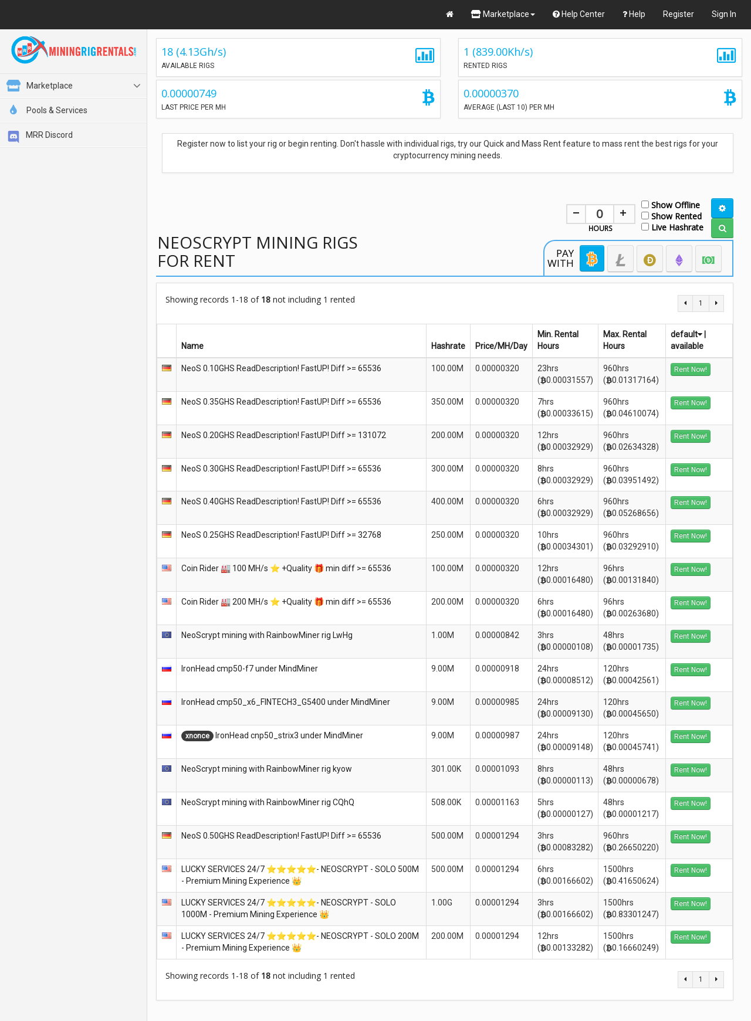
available (687, 346)
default (686, 334)
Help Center (579, 14)
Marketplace (503, 14)
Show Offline (670, 204)
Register (678, 14)
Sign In (724, 14)
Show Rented (671, 216)
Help (634, 14)
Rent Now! (690, 369)
